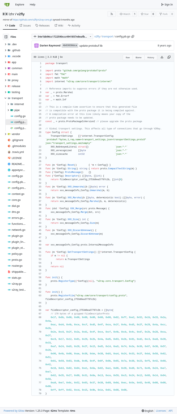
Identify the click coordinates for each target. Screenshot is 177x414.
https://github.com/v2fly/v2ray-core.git (32, 19)
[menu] (147, 411)
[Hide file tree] (6, 37)
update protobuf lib (91, 45)
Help (32, 4)
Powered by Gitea (14, 410)
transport (107, 36)
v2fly (21, 14)
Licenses (161, 410)
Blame (139, 57)
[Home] (7, 4)
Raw (128, 57)
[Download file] (162, 57)
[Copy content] (169, 57)
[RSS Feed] (112, 14)
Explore (19, 4)
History (150, 57)
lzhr (12, 14)
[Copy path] (132, 36)
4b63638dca (70, 45)
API (170, 410)
